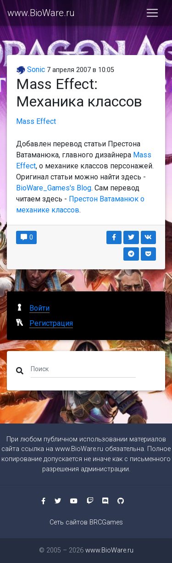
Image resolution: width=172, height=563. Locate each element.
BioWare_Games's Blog (53, 188)
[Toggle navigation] (152, 13)
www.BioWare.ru (41, 12)
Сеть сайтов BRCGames (86, 522)
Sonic (30, 69)
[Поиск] (83, 369)
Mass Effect (36, 121)
